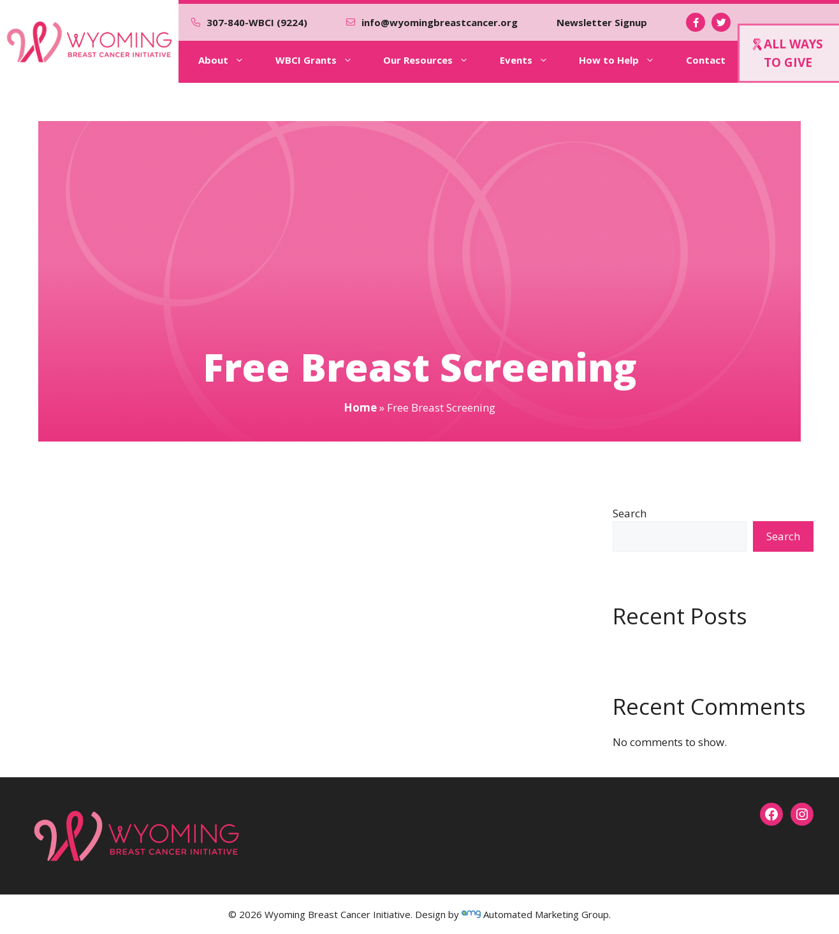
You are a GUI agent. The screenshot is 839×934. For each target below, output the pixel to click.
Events (533, 60)
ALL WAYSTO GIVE (787, 53)
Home (360, 407)
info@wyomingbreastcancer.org (439, 22)
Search (629, 513)
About (230, 60)
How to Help (626, 60)
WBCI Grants (322, 60)
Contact (706, 60)
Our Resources (434, 60)
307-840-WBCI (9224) (257, 22)
